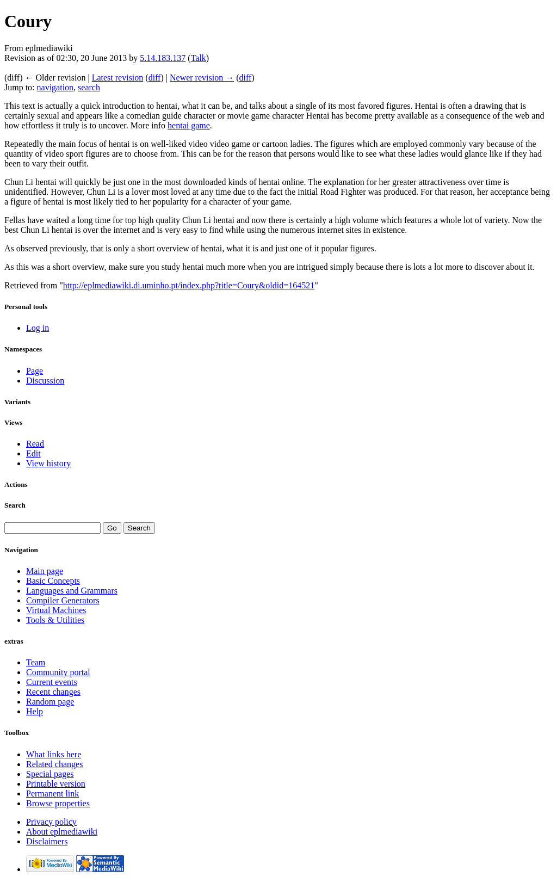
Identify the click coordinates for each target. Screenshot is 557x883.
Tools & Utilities (55, 620)
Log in (37, 327)
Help (34, 711)
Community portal (58, 672)
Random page (50, 701)
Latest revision (118, 77)
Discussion (45, 380)
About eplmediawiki (61, 831)
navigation (55, 87)
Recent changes (53, 691)
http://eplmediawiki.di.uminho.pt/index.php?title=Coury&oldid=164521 (188, 285)
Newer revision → (202, 77)
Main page (44, 571)
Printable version (55, 783)
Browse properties (58, 803)
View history (48, 463)
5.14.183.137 (162, 58)
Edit (33, 453)
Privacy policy (51, 821)
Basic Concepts (53, 580)
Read (35, 443)
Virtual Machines (56, 610)
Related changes (54, 764)
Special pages (50, 774)
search (89, 87)
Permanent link (52, 793)
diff (154, 77)
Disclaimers (46, 841)
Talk (198, 58)
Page (34, 370)
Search (15, 505)
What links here (53, 754)
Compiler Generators (63, 600)
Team (35, 662)
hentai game (189, 125)
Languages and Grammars (71, 590)
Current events (51, 682)
